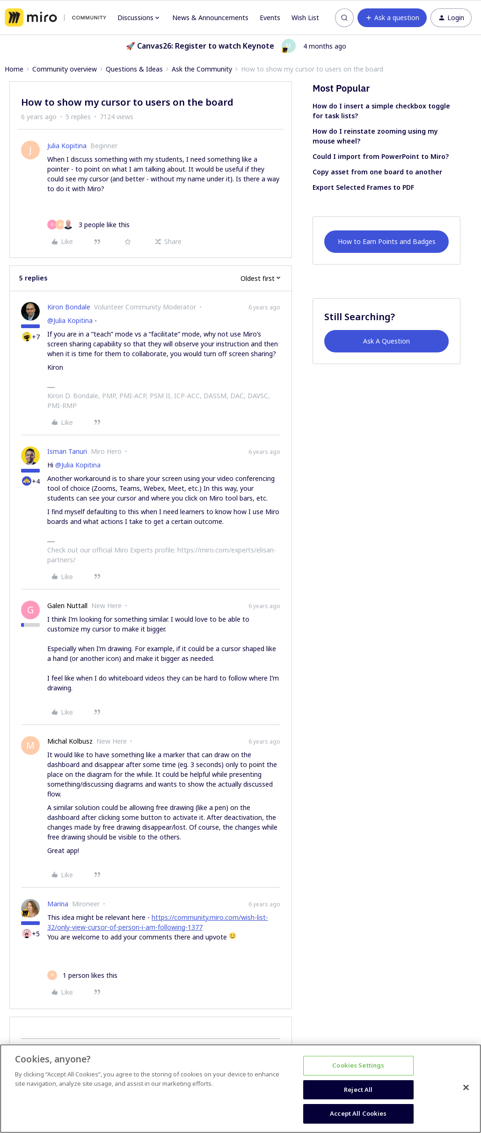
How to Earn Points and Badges (387, 241)
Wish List (305, 17)
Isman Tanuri (67, 451)
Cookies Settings (358, 1065)
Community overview (64, 69)
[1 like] (82, 975)
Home (14, 69)
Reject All (358, 1089)
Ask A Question (386, 341)
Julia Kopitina (67, 145)
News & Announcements (210, 17)
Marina (57, 903)
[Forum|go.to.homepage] (55, 17)
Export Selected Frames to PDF (363, 187)
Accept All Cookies (358, 1113)
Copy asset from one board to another (377, 171)
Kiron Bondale (68, 306)
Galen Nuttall (67, 605)
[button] (392, 17)
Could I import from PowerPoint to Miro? (381, 156)
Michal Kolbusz (70, 741)
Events (270, 17)
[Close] (466, 1087)
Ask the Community (202, 69)
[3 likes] (88, 224)
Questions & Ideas (134, 69)
